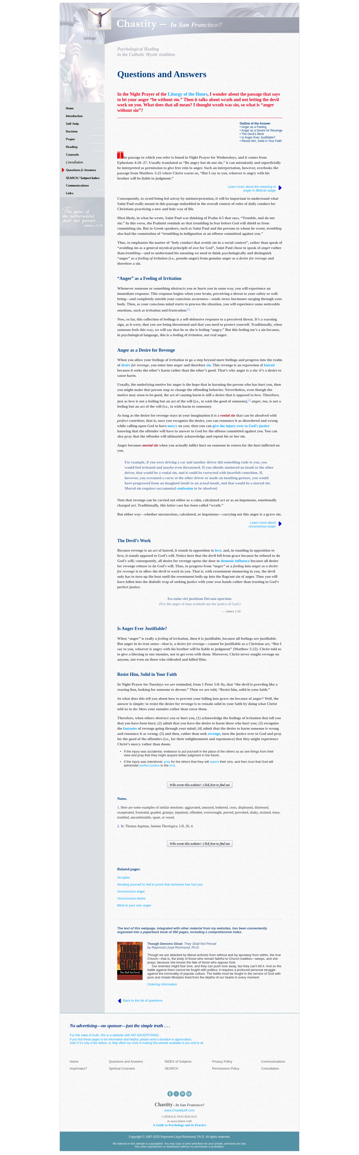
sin (208, 365)
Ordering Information (162, 984)
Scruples (123, 877)
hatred (269, 365)
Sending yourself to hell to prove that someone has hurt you (160, 884)
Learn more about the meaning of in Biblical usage (252, 188)
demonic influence (235, 561)
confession (185, 488)
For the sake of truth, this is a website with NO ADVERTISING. (115, 1035)
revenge (214, 734)
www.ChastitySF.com (179, 1110)
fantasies (130, 728)
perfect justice (150, 765)
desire (125, 365)
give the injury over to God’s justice (240, 426)
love (218, 550)
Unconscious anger (131, 891)
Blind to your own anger (134, 905)
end (172, 765)
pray (167, 762)
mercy (173, 426)
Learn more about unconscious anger (263, 524)
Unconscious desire (131, 898)
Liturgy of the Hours (188, 94)
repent (214, 762)
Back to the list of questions (143, 1000)
